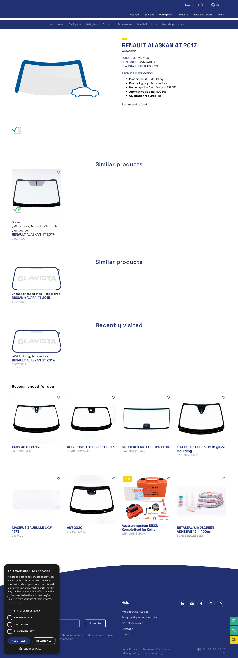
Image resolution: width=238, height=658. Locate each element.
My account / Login (135, 611)
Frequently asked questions (141, 617)
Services (149, 14)
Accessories (125, 24)
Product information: (137, 73)
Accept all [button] (19, 640)
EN (204, 649)
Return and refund (134, 104)
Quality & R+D (166, 14)
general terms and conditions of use (90, 635)
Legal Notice (129, 649)
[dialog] (32, 609)
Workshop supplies (173, 24)
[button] (31, 649)
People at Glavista (202, 14)
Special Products (147, 24)
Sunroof (107, 24)
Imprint (127, 634)
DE (214, 649)
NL (224, 653)
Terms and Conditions (156, 649)
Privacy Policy (130, 653)
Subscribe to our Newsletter (36, 606)
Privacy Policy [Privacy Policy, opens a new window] (14, 602)
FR (219, 649)
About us (183, 14)
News (220, 14)
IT (224, 649)
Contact (127, 628)
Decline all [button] (43, 640)
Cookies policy (154, 653)
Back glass (75, 24)
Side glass (92, 24)
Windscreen (57, 24)
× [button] (55, 568)
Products (134, 14)
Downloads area (133, 623)
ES (209, 649)
